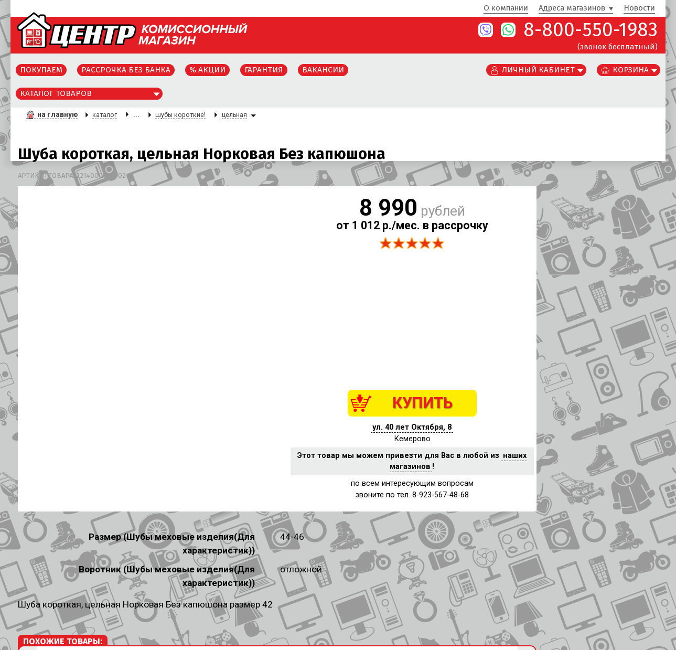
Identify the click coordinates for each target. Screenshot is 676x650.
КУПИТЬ (422, 403)
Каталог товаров (56, 93)
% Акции (207, 69)
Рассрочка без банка (125, 69)
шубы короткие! (180, 115)
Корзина (631, 69)
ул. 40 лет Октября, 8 (412, 427)
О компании (506, 8)
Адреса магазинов (572, 8)
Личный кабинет (538, 69)
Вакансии (323, 69)
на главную (57, 114)
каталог (104, 115)
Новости (639, 8)
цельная (234, 115)
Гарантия (263, 69)
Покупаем (41, 69)
